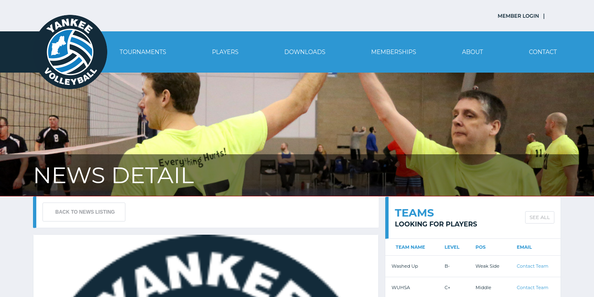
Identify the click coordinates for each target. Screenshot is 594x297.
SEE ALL (540, 217)
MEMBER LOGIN (518, 16)
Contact (543, 52)
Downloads (304, 52)
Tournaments (143, 52)
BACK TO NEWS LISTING (85, 212)
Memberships (393, 52)
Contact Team (533, 266)
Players (225, 52)
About (472, 52)
